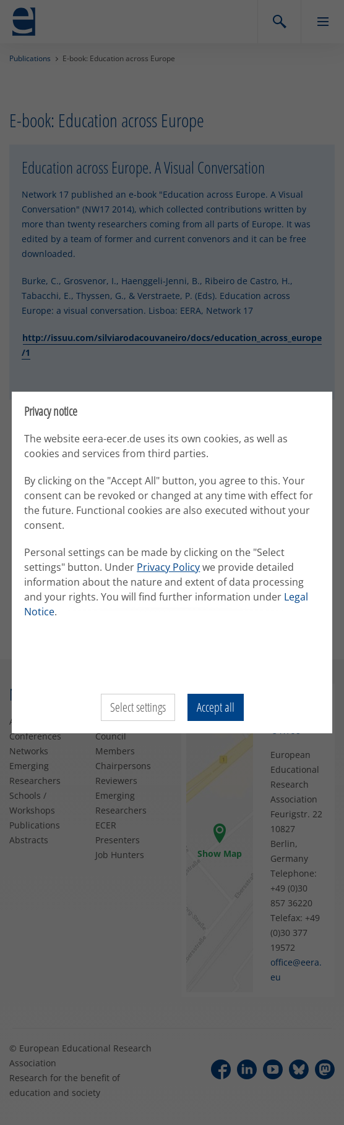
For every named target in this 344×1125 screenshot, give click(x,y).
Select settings (138, 707)
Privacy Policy (168, 567)
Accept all (215, 707)
